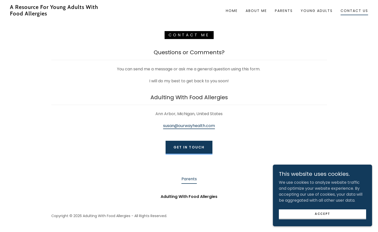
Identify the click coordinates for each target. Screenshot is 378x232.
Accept (322, 213)
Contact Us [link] (354, 10)
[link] (60, 14)
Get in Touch (189, 147)
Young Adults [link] (317, 10)
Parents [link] (284, 10)
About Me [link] (256, 10)
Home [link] (232, 10)
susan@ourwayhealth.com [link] (189, 126)
